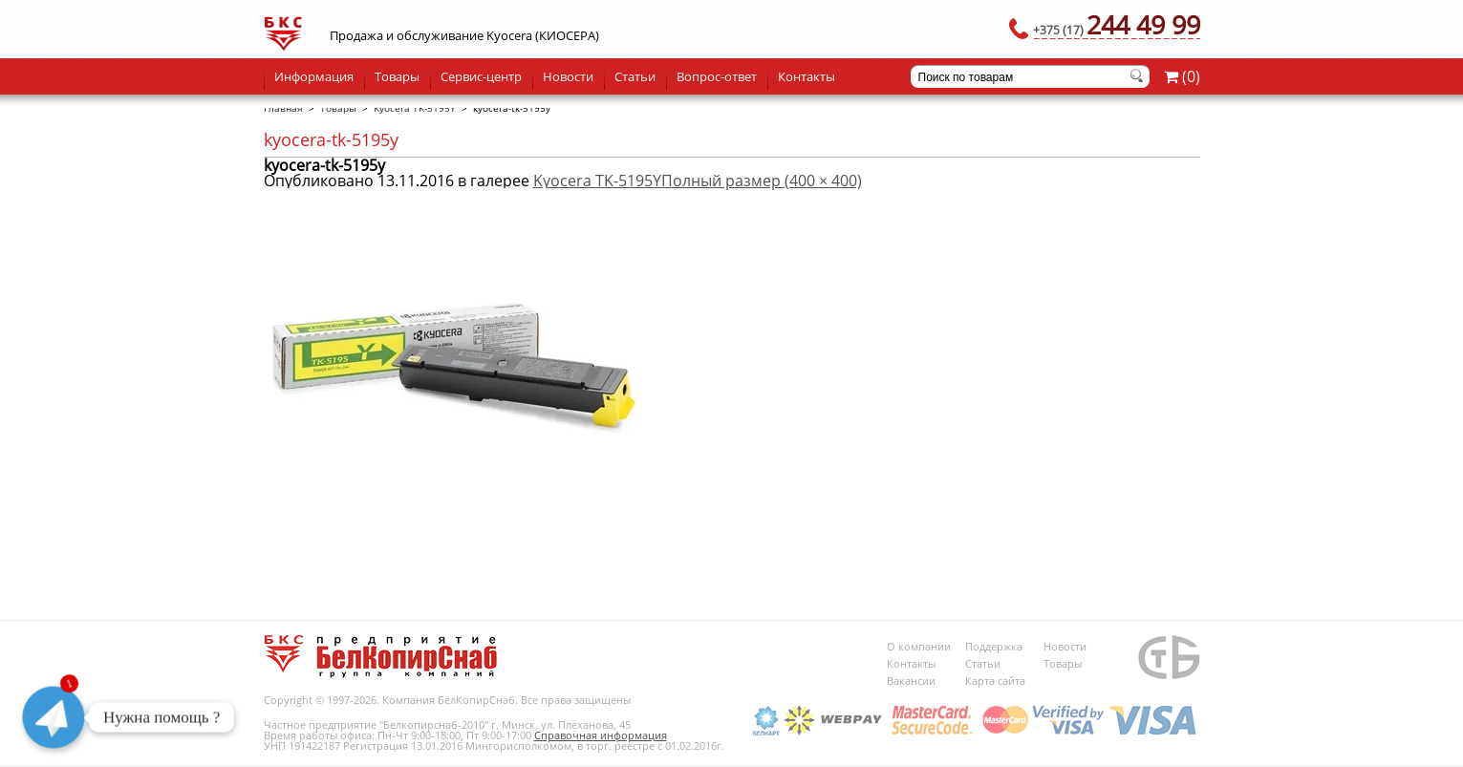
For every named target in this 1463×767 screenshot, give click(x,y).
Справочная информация (600, 735)
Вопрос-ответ (717, 76)
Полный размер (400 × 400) (761, 180)
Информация (314, 76)
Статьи (635, 76)
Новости (568, 76)
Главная (283, 108)
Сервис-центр (481, 76)
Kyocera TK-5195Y (415, 108)
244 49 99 (1116, 24)
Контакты (806, 76)
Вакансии (911, 680)
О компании (919, 646)
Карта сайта (995, 680)
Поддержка (993, 646)
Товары (397, 76)
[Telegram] (53, 717)
